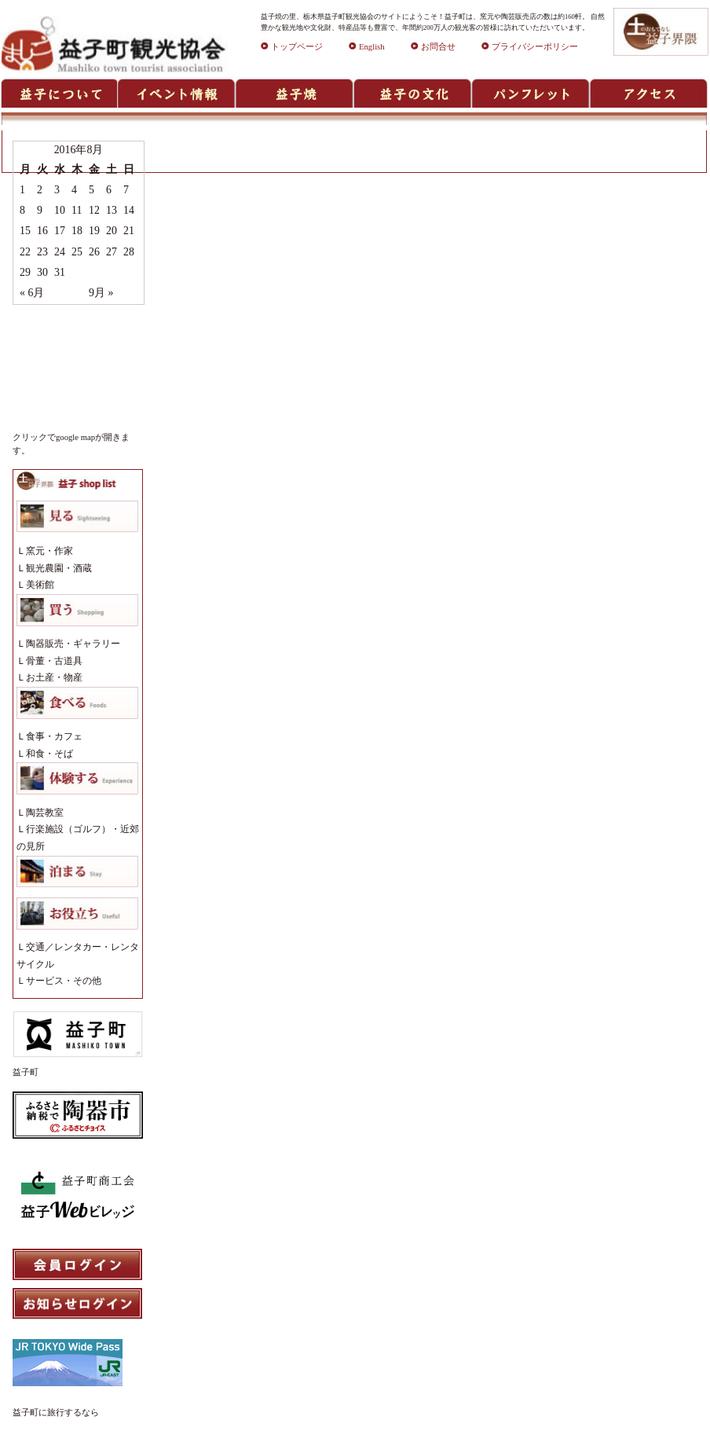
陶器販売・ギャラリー (73, 643)
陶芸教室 (45, 812)
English (367, 46)
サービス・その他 (63, 980)
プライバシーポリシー (529, 46)
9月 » (101, 293)
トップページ (292, 46)
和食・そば (49, 753)
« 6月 (32, 293)
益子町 (25, 1072)
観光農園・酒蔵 (59, 568)
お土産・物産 (54, 677)
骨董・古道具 (54, 660)
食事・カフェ (54, 736)
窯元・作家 (49, 550)
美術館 (40, 584)
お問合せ (433, 46)
